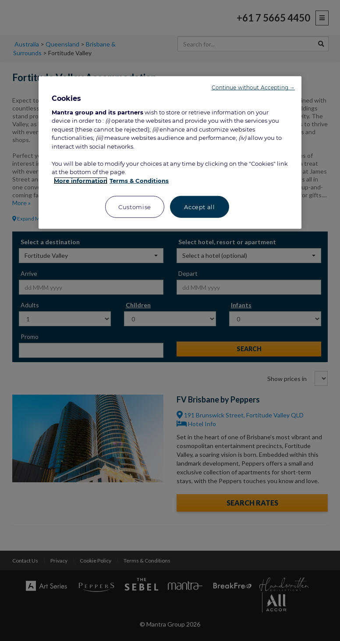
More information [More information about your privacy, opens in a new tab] (80, 180)
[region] (170, 152)
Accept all (199, 206)
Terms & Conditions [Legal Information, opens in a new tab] (139, 180)
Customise (134, 206)
